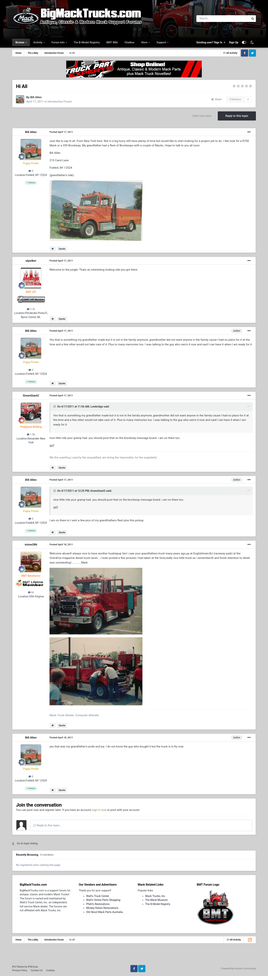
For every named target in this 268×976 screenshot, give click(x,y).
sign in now (99, 810)
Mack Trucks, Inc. (155, 896)
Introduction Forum (59, 101)
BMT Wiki (112, 42)
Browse (20, 42)
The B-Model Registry (87, 42)
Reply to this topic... (47, 825)
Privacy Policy (19, 970)
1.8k (31, 434)
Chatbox (129, 42)
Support (162, 42)
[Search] (213, 18)
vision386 (31, 544)
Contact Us (37, 970)
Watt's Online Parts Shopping (103, 899)
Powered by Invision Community (238, 968)
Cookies (50, 970)
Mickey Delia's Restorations (102, 907)
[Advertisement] (134, 955)
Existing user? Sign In (211, 42)
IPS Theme (18, 966)
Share (216, 99)
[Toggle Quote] (55, 406)
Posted (61, 132)
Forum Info (58, 42)
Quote (62, 248)
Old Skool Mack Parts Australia (104, 912)
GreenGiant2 (31, 395)
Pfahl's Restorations (98, 904)
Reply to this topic (236, 116)
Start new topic (202, 116)
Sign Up (233, 42)
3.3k (31, 309)
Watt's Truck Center (97, 896)
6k (31, 592)
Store (144, 42)
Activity (38, 42)
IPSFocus (33, 966)
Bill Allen (36, 97)
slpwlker (30, 260)
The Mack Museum (156, 899)
